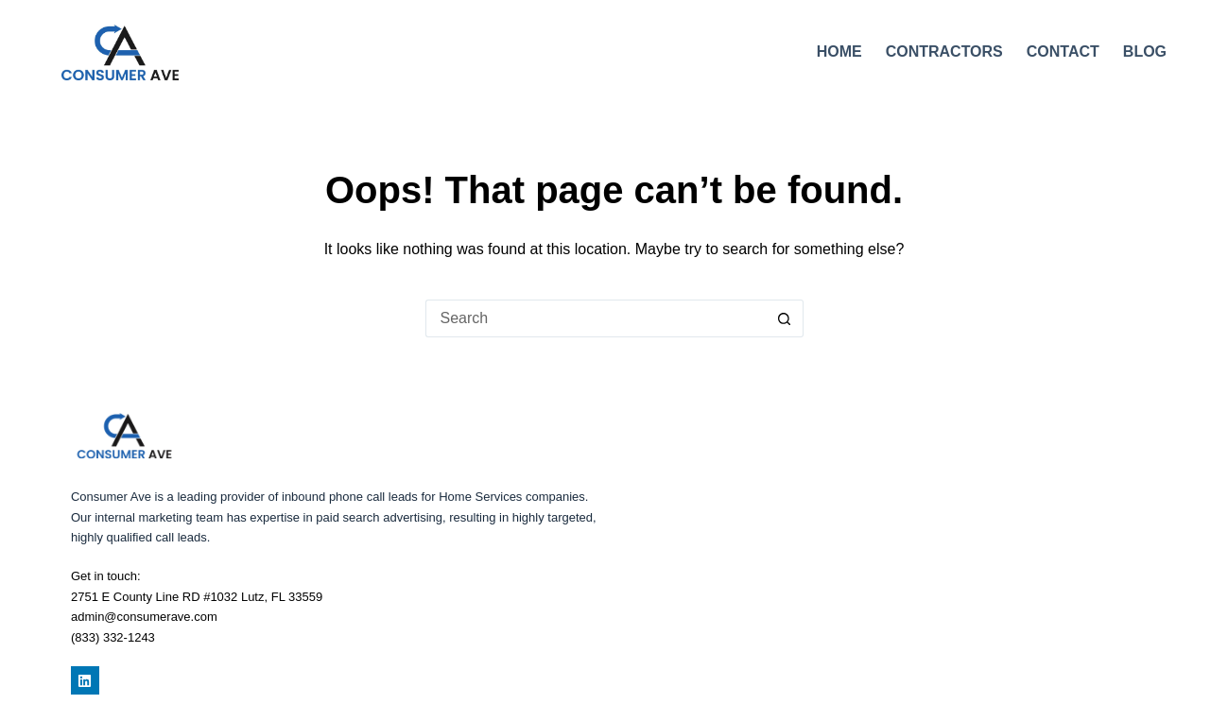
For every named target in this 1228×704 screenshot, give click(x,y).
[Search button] (785, 318)
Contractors (944, 51)
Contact (1063, 51)
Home (839, 51)
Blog (1145, 51)
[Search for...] (595, 318)
